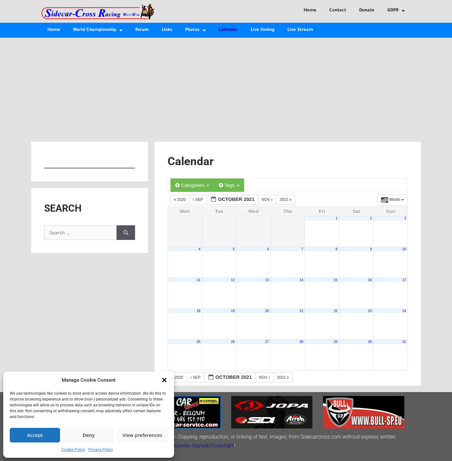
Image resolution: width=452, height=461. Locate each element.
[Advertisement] (226, 86)
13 (267, 280)
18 (198, 311)
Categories (192, 185)
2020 (180, 199)
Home (310, 10)
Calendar (228, 30)
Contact (337, 10)
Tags (229, 185)
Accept (35, 435)
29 (336, 342)
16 (370, 280)
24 (404, 311)
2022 (286, 199)
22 (336, 311)
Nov (268, 199)
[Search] (126, 232)
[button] (164, 380)
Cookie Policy (73, 449)
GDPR (396, 11)
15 (336, 280)
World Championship (97, 30)
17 (404, 280)
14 (301, 280)
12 (233, 280)
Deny (89, 435)
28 (301, 342)
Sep (198, 199)
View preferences (142, 435)
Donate (366, 10)
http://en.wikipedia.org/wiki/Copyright (191, 445)
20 (267, 311)
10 (404, 249)
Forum (142, 30)
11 (198, 280)
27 (267, 342)
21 (301, 311)
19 (233, 311)
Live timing (262, 30)
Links (167, 30)
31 (404, 342)
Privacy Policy (100, 449)
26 (233, 342)
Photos (195, 30)
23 (370, 311)
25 (198, 342)
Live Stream (300, 30)
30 (370, 342)
